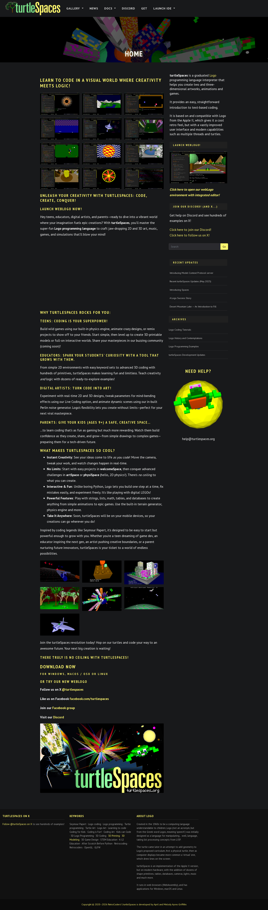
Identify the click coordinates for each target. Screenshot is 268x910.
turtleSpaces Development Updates (187, 354)
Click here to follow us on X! (190, 235)
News (94, 8)
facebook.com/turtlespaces (89, 699)
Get (144, 8)
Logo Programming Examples (184, 346)
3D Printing (114, 835)
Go (224, 246)
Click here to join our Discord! (190, 229)
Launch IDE (163, 8)
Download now (58, 666)
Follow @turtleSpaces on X (17, 824)
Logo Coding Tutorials (180, 329)
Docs (108, 8)
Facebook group (63, 708)
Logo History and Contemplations (185, 338)
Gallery (73, 8)
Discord (128, 8)
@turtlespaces (72, 689)
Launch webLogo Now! (61, 209)
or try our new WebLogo (63, 681)
